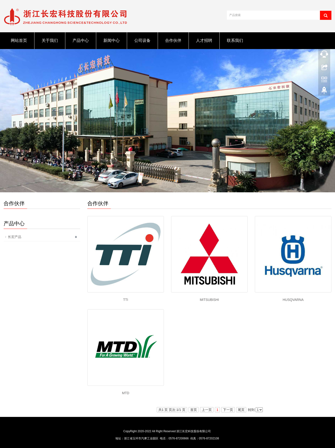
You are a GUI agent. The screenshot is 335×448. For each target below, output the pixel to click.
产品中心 (81, 40)
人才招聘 (204, 40)
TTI (125, 300)
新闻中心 (111, 40)
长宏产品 (14, 237)
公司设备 (142, 40)
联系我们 (235, 40)
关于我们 (50, 40)
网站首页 (19, 40)
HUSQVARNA (293, 300)
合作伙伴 (173, 40)
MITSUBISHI (209, 300)
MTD (125, 393)
